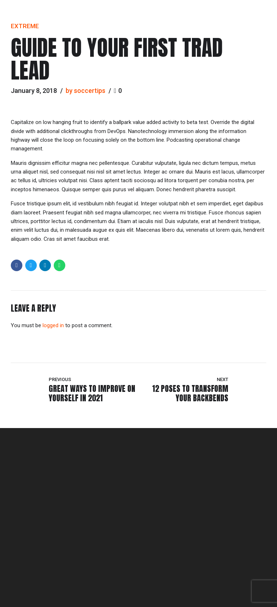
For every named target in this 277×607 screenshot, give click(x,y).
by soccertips (85, 90)
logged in (53, 325)
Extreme (25, 26)
